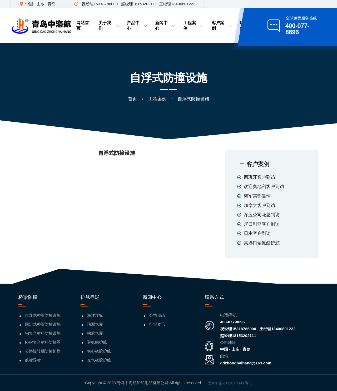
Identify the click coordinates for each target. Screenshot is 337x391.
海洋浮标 (95, 315)
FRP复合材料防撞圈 (43, 342)
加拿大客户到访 (259, 205)
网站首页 (82, 26)
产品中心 (137, 26)
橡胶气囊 (95, 333)
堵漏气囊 (95, 324)
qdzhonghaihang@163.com (245, 363)
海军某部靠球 (257, 196)
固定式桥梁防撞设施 (43, 324)
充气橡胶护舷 (99, 360)
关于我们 (108, 26)
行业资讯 (157, 324)
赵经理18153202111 (238, 335)
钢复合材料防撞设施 (43, 333)
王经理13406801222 (277, 328)
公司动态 (157, 315)
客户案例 (222, 26)
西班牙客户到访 (259, 177)
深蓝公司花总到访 (262, 214)
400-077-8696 (232, 322)
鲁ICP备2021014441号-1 (230, 383)
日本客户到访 (257, 233)
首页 (132, 98)
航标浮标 (33, 360)
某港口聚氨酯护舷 (262, 242)
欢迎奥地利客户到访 (264, 186)
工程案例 (193, 26)
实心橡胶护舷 (99, 351)
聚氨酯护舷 (97, 342)
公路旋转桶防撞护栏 (43, 351)
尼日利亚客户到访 (262, 224)
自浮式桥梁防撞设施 (43, 315)
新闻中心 (165, 26)
